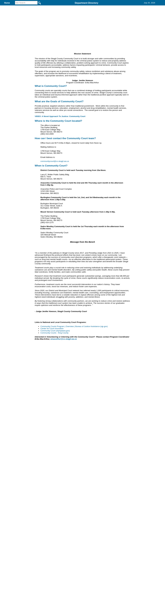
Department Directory (86, 3)
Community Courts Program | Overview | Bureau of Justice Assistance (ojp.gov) (74, 427)
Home (54, 492)
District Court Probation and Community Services (58, 7)
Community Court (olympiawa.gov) (55, 431)
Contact (135, 7)
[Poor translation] (10, 540)
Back (43, 492)
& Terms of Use (92, 492)
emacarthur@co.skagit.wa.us (64, 439)
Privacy (81, 492)
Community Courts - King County (54, 433)
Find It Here (99, 7)
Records (118, 7)
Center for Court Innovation (52, 429)
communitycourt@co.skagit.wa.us (54, 180)
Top (34, 492)
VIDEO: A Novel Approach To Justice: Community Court (60, 135)
